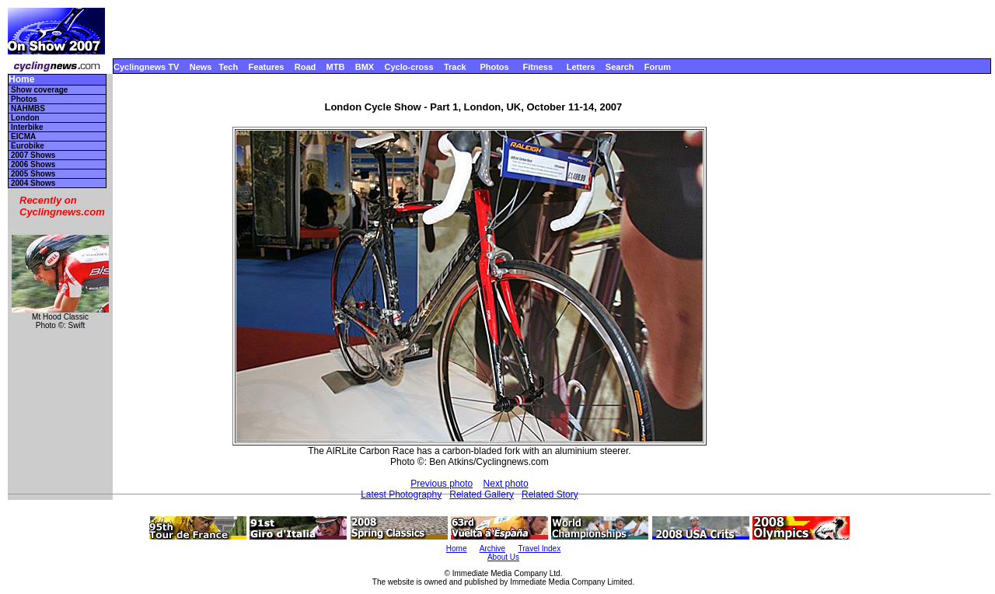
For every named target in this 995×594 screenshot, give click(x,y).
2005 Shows (33, 173)
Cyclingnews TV (146, 67)
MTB (335, 67)
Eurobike (27, 146)
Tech (228, 67)
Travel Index (539, 548)
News (201, 67)
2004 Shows (33, 183)
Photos (494, 67)
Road (305, 67)
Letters (581, 67)
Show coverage (39, 90)
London (25, 118)
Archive (492, 548)
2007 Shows (33, 155)
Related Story (550, 494)
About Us (503, 557)
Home (21, 80)
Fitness (537, 67)
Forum (657, 67)
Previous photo (441, 483)
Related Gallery (481, 494)
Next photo (506, 483)
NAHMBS (28, 108)
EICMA (23, 136)
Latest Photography (401, 494)
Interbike (27, 127)
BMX (364, 67)
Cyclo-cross (409, 67)
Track (455, 67)
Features (267, 67)
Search (620, 67)
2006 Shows (33, 164)
